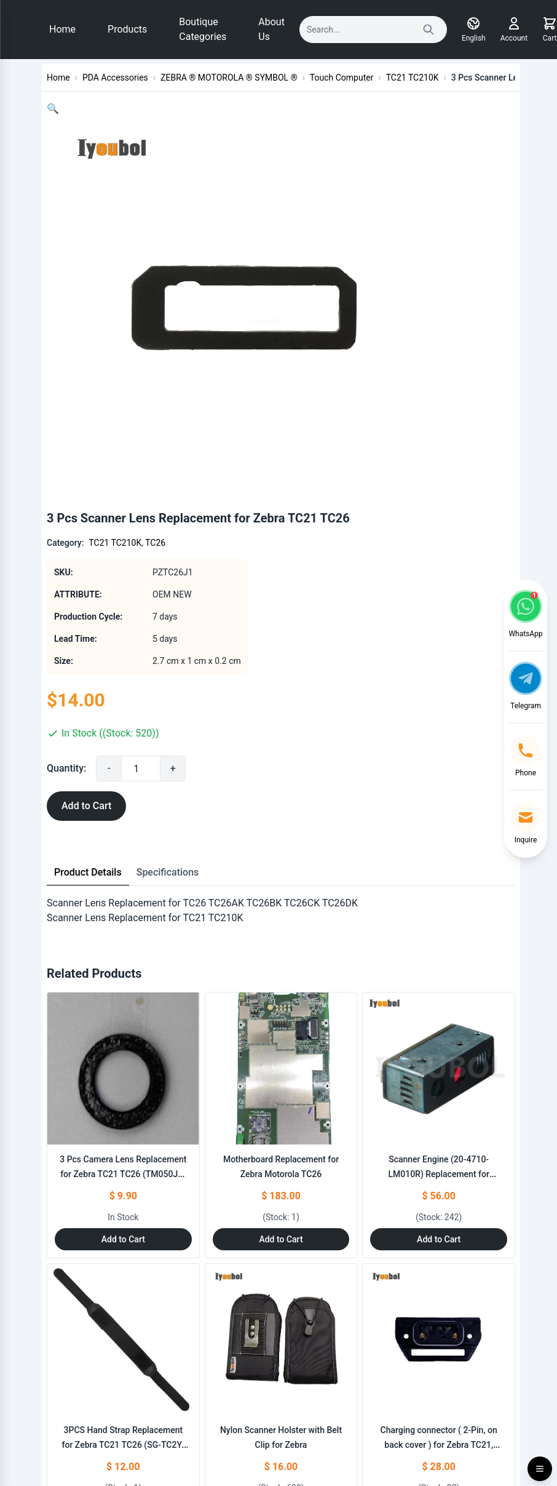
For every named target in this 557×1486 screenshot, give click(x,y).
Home (62, 29)
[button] (53, 108)
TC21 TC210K (412, 77)
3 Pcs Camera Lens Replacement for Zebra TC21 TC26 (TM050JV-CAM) (123, 1174)
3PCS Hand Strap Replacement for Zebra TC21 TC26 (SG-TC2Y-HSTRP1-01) (123, 1444)
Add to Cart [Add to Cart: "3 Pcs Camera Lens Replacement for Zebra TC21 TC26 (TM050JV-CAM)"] (123, 1239)
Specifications (167, 872)
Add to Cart (86, 806)
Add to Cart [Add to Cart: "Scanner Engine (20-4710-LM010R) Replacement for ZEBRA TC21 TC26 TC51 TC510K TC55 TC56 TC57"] (438, 1239)
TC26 (155, 543)
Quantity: (66, 768)
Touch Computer (342, 77)
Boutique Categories (202, 29)
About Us (271, 29)
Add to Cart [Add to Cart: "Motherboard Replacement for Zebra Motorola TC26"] (280, 1239)
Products (127, 29)
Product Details (88, 872)
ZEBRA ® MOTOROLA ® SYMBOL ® (229, 77)
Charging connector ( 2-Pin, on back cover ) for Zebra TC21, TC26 (439, 1444)
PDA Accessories (115, 77)
